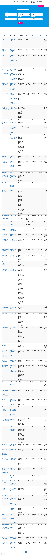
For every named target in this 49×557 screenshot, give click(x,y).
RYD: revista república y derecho (4, 229)
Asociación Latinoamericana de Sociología (13, 240)
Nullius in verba (5, 444)
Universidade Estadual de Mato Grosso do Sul (13, 121)
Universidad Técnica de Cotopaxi (12, 469)
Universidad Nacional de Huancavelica (13, 269)
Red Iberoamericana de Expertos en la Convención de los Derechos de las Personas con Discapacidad (13, 518)
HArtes (3, 399)
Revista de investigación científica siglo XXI (5, 269)
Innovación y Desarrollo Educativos (12, 102)
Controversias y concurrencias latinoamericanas (5, 240)
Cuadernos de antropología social (5, 84)
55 (34, 552)
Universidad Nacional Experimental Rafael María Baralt (13, 353)
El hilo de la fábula (5, 507)
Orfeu (3, 381)
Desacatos (4, 126)
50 (20, 552)
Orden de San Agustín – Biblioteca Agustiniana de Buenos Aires (13, 545)
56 (36, 552)
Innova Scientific (13, 344)
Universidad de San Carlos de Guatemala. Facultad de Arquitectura (13, 429)
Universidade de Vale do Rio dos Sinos (13, 39)
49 (18, 552)
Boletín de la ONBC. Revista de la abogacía (5, 50)
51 (23, 552)
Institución (20, 16)
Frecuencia (33, 16)
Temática (20, 12)
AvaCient (4, 134)
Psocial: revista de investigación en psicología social (5, 217)
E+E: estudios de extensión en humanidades (5, 162)
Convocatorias (24, 1)
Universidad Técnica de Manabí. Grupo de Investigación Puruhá (13, 108)
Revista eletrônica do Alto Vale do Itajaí (5, 307)
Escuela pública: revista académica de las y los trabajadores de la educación (5, 71)
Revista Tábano (5, 182)
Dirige (45, 35)
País (32, 12)
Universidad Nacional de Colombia (12, 157)
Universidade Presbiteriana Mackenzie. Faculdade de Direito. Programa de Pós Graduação (13, 369)
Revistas (16, 1)
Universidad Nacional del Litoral (12, 508)
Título (6, 12)
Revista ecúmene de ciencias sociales (5, 488)
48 (15, 552)
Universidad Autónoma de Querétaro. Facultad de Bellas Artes (13, 402)
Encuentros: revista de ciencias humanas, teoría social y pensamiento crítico (5, 354)
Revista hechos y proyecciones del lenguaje (5, 263)
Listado (41, 6)
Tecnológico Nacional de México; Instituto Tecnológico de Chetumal (13, 137)
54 (31, 552)
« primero (4, 552)
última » (3, 554)
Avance (3, 426)
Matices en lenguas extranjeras (4, 157)
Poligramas (4, 234)
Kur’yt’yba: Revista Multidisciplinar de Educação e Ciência (5, 191)
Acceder (33, 2)
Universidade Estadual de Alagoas (13, 361)
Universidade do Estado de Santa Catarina (13, 307)
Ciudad (6, 16)
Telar (3, 55)
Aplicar (21, 22)
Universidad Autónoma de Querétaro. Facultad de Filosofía (13, 489)
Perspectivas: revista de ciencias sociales (5, 497)
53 (28, 552)
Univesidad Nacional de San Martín (13, 223)
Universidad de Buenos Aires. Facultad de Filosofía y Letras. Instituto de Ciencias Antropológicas (13, 87)
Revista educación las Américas (5, 538)
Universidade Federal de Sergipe (13, 526)
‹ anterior (9, 552)
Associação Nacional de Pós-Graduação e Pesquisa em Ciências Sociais (13, 175)
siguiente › (43, 552)
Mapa (47, 6)
